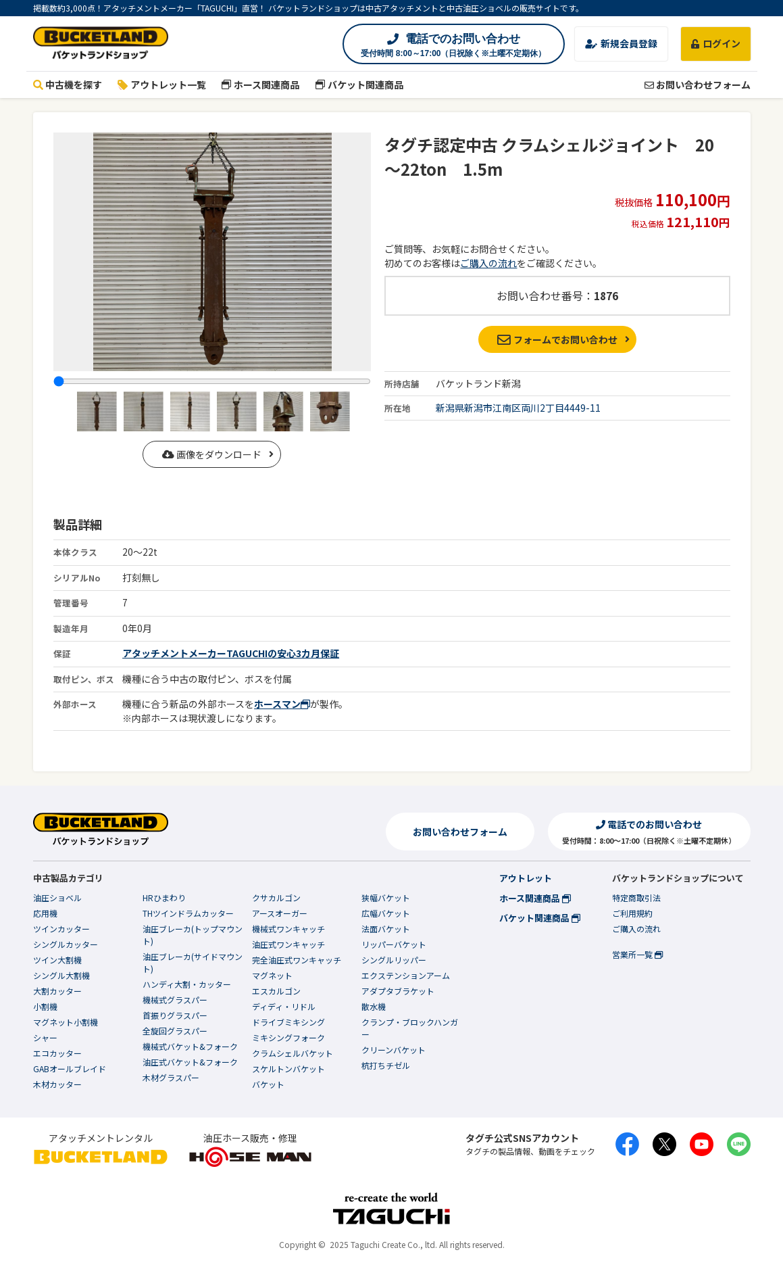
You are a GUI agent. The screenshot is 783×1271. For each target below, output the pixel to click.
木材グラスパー (171, 1077)
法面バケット (385, 928)
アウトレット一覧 (162, 84)
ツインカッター (61, 928)
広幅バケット (385, 913)
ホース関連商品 (261, 84)
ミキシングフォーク (288, 1037)
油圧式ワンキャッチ (288, 944)
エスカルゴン (276, 991)
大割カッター (57, 991)
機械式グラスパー (175, 999)
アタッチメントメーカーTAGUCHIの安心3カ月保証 (230, 653)
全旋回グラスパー (175, 1030)
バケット (268, 1084)
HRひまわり (164, 897)
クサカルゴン (276, 897)
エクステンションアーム (405, 975)
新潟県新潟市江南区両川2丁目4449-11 (518, 407)
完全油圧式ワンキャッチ (296, 959)
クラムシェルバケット (292, 1053)
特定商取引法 (636, 897)
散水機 (373, 1006)
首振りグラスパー (175, 1015)
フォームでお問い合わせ (557, 339)
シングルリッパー (393, 959)
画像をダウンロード (211, 454)
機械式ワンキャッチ (288, 928)
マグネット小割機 (65, 1022)
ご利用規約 (632, 913)
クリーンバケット (393, 1049)
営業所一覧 (637, 954)
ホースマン (282, 704)
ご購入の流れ (488, 263)
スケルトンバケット (288, 1068)
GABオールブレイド (69, 1068)
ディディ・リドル (283, 1006)
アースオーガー (279, 913)
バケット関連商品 (359, 84)
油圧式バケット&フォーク (190, 1062)
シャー (45, 1037)
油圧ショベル (57, 897)
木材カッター (57, 1084)
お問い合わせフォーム (698, 84)
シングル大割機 (61, 975)
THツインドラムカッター (188, 913)
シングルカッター (65, 944)
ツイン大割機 (57, 959)
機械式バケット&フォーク (190, 1046)
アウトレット (525, 877)
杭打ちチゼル (385, 1065)
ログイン (715, 43)
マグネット (272, 975)
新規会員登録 (621, 43)
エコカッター (57, 1053)
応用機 (45, 913)
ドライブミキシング (288, 1022)
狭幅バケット (385, 897)
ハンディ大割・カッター (187, 984)
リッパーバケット (393, 944)
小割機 (45, 1006)
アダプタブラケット (397, 991)
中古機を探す (68, 84)
